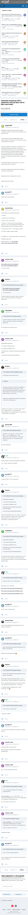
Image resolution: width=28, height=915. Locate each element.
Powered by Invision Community (14, 912)
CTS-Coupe (16, 68)
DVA (6, 43)
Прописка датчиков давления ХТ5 (10, 41)
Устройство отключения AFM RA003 (11, 58)
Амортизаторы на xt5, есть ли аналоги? (11, 92)
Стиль (9, 909)
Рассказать (7, 894)
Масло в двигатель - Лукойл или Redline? (12, 74)
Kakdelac (7, 18)
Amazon (7, 279)
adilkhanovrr (7, 51)
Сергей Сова (9, 208)
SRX (10, 109)
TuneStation (8, 310)
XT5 (19, 18)
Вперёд (22, 119)
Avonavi (7, 36)
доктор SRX (8, 424)
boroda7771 (8, 192)
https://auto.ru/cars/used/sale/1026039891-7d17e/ (12, 593)
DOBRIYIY (7, 60)
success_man (9, 259)
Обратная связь (16, 909)
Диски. (3, 67)
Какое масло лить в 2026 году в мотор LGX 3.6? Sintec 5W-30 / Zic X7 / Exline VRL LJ (12, 16)
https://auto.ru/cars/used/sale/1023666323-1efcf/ (12, 590)
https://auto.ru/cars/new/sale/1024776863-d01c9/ (12, 588)
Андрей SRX (7, 108)
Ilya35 (6, 93)
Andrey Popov (9, 620)
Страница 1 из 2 (13, 119)
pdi (5, 25)
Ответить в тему (14, 114)
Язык (4, 909)
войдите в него (4, 880)
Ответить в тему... (8, 886)
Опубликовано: (12, 127)
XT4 (17, 36)
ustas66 (7, 68)
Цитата (6, 186)
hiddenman (7, 78)
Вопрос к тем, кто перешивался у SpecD (12, 24)
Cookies (23, 909)
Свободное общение (17, 86)
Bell (6, 86)
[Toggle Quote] (3, 285)
